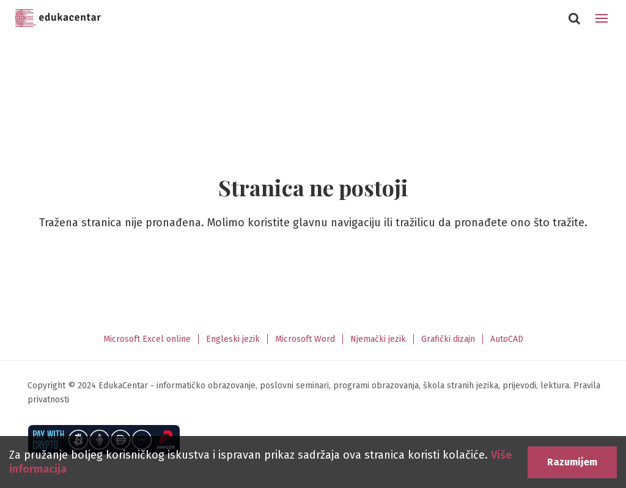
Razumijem (572, 462)
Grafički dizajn (448, 339)
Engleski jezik (233, 339)
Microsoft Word (305, 339)
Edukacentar (58, 18)
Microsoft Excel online (147, 339)
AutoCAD (506, 339)
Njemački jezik (378, 339)
